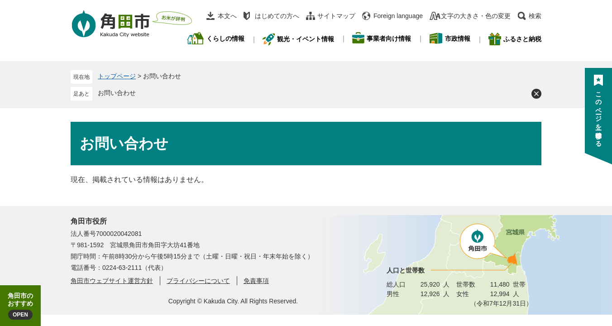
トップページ (117, 76)
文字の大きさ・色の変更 (476, 15)
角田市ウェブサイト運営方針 (112, 280)
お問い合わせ (117, 92)
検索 (535, 15)
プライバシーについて (198, 280)
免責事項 (256, 280)
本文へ (227, 15)
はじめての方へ (277, 15)
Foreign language (398, 15)
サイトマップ (336, 15)
